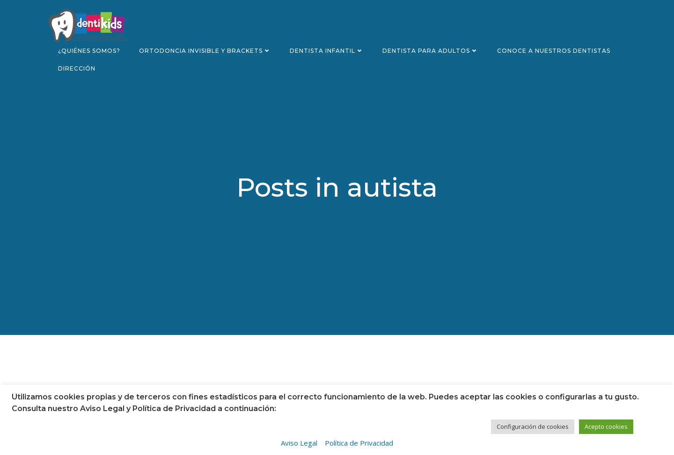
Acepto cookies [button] (606, 426)
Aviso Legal (299, 443)
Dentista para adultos (430, 50)
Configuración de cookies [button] (533, 426)
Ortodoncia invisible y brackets (205, 50)
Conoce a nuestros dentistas (553, 50)
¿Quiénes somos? (89, 50)
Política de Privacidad (359, 443)
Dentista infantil (327, 50)
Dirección (76, 68)
